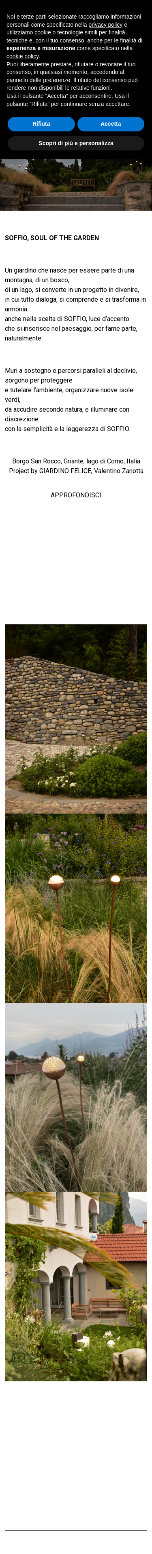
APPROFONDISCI (76, 495)
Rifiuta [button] (41, 124)
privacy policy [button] (105, 24)
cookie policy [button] (22, 56)
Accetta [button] (111, 124)
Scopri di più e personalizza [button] (76, 143)
